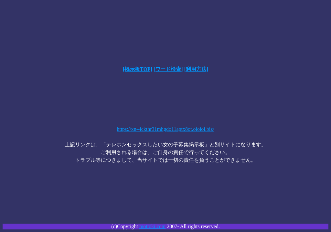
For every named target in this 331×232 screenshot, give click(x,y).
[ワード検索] (168, 69)
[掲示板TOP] (137, 69)
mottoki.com (152, 226)
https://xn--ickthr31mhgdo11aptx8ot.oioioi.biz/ (165, 129)
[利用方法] (196, 69)
